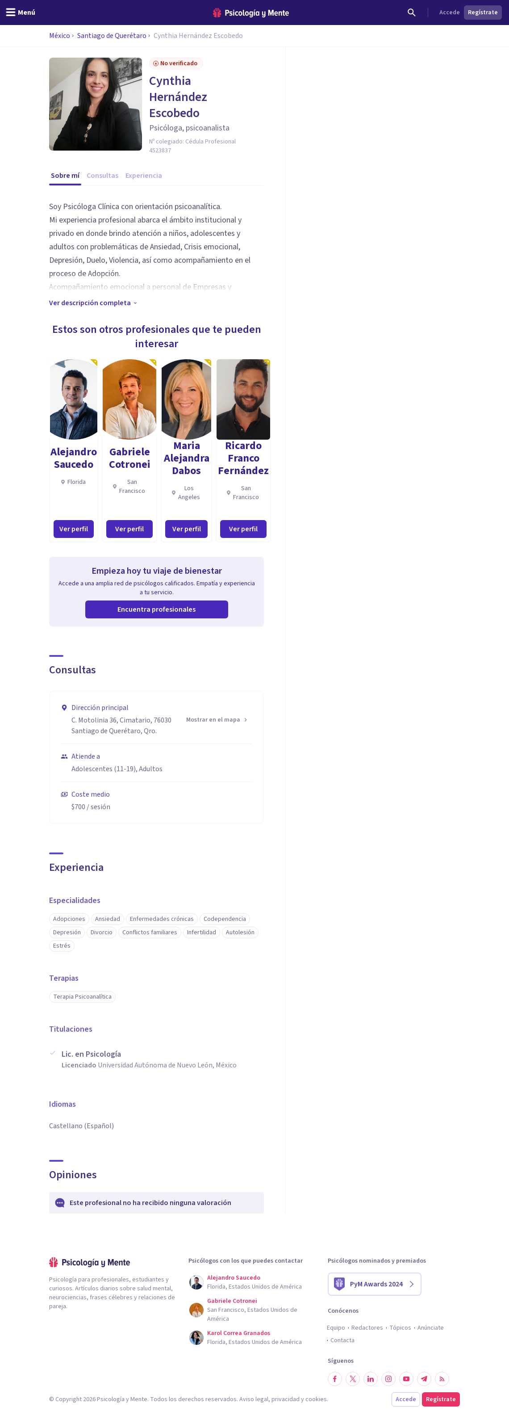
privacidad (285, 1399)
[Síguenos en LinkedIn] (370, 1379)
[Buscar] (412, 12)
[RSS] (442, 1379)
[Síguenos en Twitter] (353, 1379)
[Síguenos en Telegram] (424, 1379)
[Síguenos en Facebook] (335, 1379)
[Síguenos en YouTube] (406, 1379)
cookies (316, 1399)
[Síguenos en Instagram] (388, 1379)
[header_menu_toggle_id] (20, 12)
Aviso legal (253, 1399)
